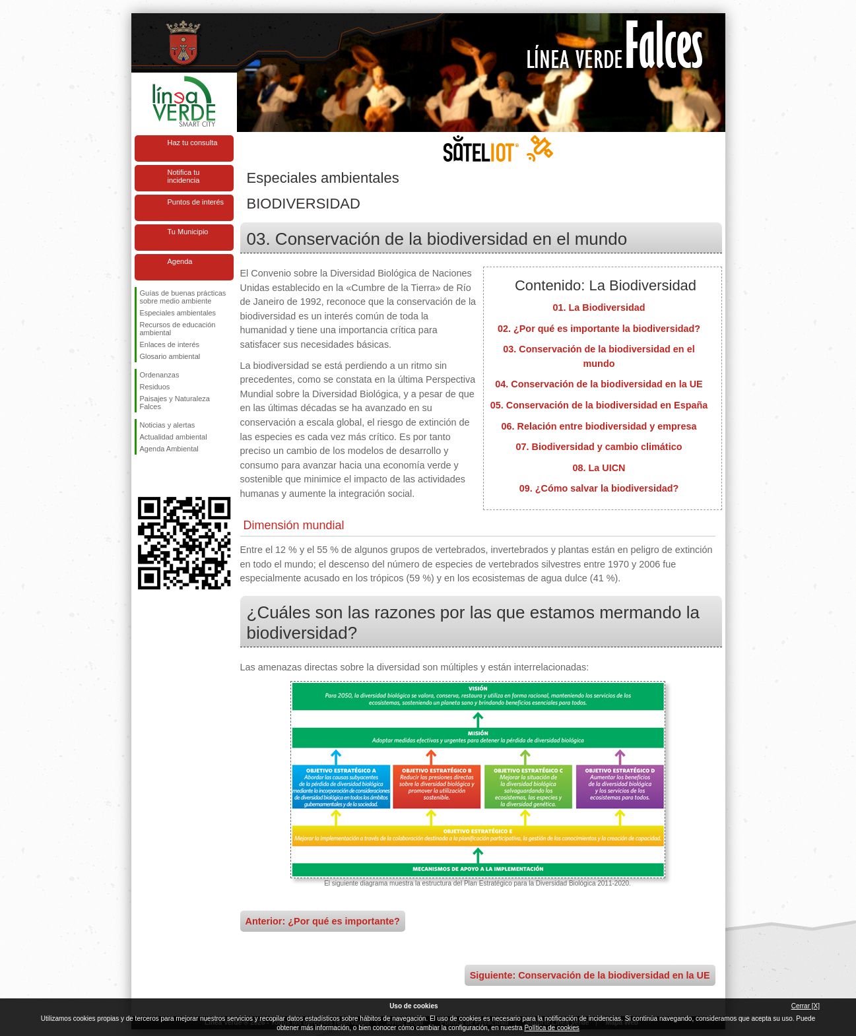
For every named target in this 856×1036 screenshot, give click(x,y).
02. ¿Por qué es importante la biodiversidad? (599, 328)
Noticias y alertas (167, 425)
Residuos (155, 387)
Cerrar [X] (805, 1006)
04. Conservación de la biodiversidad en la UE (598, 384)
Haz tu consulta (193, 142)
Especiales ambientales (178, 313)
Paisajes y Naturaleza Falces (175, 402)
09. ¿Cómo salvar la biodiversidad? (599, 488)
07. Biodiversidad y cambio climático (599, 446)
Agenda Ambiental (169, 449)
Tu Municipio (188, 232)
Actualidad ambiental (173, 437)
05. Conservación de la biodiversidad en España (599, 405)
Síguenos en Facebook (142, 476)
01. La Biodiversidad (599, 307)
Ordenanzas (160, 375)
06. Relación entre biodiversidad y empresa (599, 426)
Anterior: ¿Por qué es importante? (323, 921)
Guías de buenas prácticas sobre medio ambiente (183, 297)
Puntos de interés (196, 202)
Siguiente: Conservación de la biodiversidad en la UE (590, 975)
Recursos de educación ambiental (178, 329)
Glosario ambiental (170, 356)
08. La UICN (599, 468)
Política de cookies (551, 1027)
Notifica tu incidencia (184, 176)
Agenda (180, 261)
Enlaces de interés (170, 344)
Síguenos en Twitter (164, 476)
